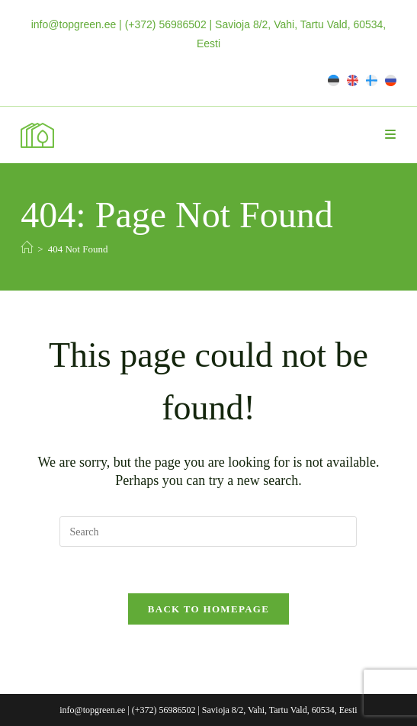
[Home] (27, 248)
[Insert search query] (208, 531)
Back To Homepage (208, 609)
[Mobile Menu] (390, 134)
